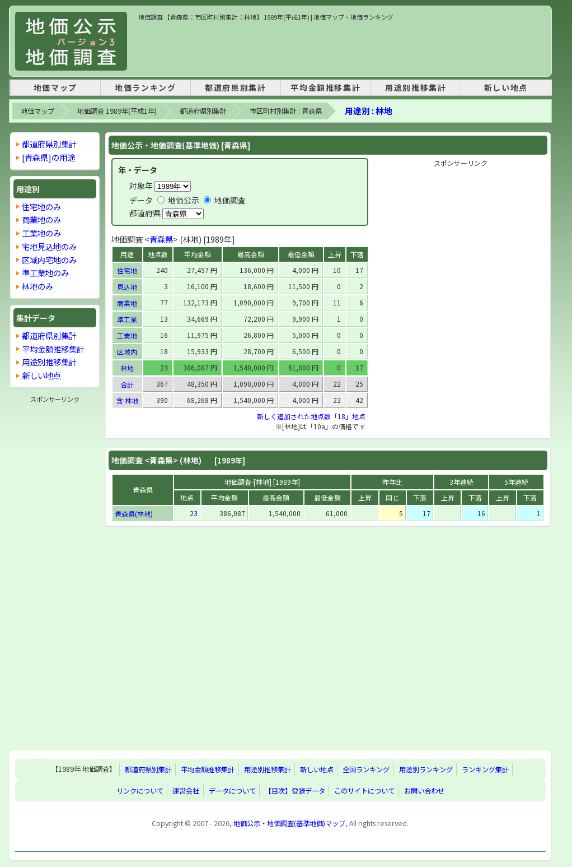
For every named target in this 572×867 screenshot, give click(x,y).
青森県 (161, 239)
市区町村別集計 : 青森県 (286, 111)
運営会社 (185, 791)
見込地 (127, 286)
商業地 (127, 303)
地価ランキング (145, 87)
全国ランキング (366, 769)
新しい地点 (506, 87)
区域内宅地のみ (49, 260)
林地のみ (37, 286)
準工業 (127, 319)
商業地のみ (41, 219)
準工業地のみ (45, 273)
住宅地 (127, 270)
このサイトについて (364, 791)
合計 (127, 384)
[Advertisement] (342, 47)
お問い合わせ (424, 791)
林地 (127, 368)
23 (194, 513)
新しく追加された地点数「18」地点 (311, 416)
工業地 (127, 335)
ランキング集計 (485, 769)
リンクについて (139, 791)
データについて (232, 791)
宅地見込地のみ (49, 246)
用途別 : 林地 (368, 111)
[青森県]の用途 (48, 157)
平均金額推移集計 (325, 87)
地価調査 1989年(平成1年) (117, 111)
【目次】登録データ (295, 791)
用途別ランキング (426, 769)
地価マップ (55, 87)
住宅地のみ (41, 206)
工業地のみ (41, 233)
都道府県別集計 (235, 87)
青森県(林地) (134, 513)
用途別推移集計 (415, 87)
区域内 (127, 351)
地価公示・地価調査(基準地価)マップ (289, 823)
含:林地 (127, 400)
